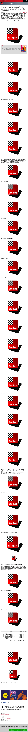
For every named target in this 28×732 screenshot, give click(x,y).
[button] (6, 1)
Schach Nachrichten (8, 3)
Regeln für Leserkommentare (5, 714)
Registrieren (8, 718)
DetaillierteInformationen (12, 730)
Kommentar (3, 719)
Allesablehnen (18, 730)
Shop (2, 0)
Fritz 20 (3, 45)
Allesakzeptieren (24, 730)
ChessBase (6, 705)
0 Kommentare (25, 12)
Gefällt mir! (21, 12)
